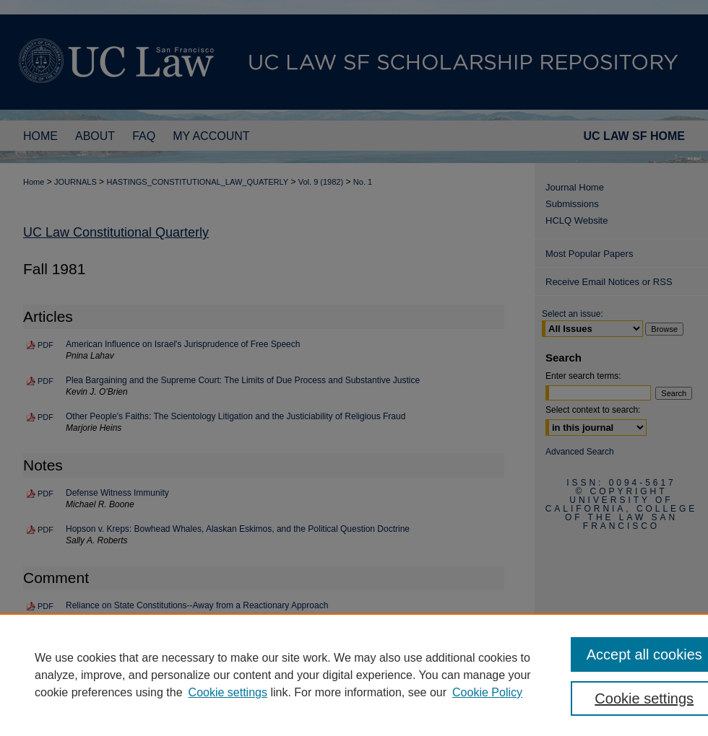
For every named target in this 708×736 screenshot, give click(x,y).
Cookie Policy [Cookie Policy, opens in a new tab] (487, 692)
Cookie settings (228, 692)
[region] (354, 674)
